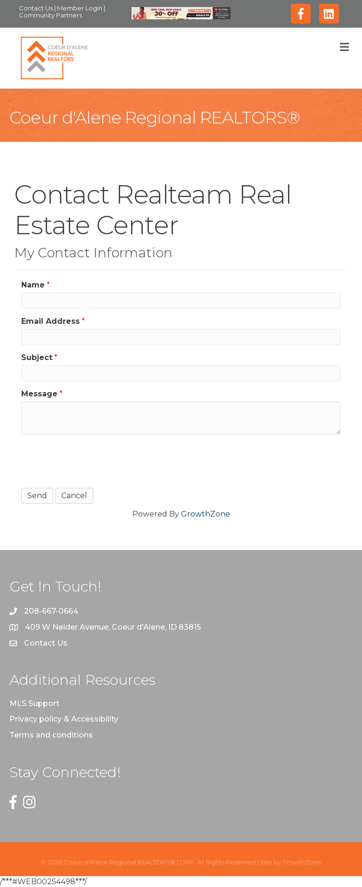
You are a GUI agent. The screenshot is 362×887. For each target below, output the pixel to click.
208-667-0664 (51, 611)
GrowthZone (205, 513)
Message (39, 393)
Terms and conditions (51, 735)
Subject (36, 357)
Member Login (80, 8)
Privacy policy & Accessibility (63, 719)
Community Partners (50, 15)
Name (33, 284)
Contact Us (36, 8)
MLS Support (34, 703)
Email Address (50, 321)
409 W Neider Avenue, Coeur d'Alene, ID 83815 (113, 627)
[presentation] (93, 460)
